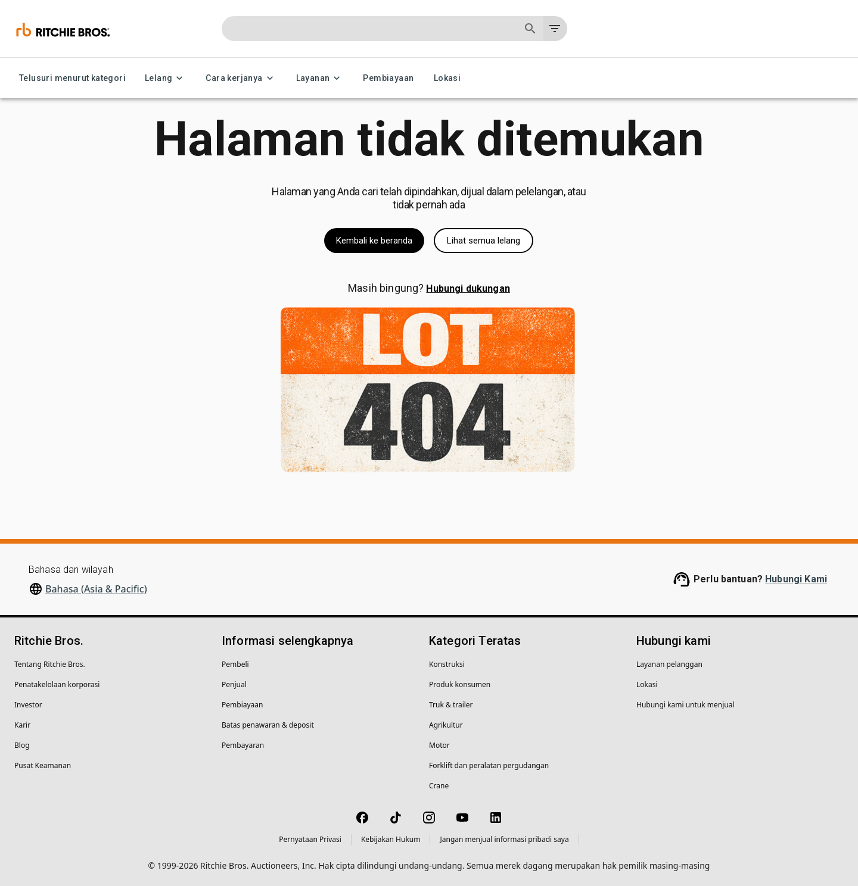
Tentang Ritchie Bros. (49, 664)
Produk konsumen (459, 684)
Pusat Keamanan (42, 765)
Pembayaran (243, 745)
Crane (439, 786)
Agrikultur (446, 725)
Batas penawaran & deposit (268, 725)
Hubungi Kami (796, 579)
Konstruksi (447, 664)
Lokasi (447, 78)
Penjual (234, 684)
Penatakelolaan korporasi (57, 684)
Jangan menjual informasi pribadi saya (504, 839)
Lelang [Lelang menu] (165, 78)
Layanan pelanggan (669, 664)
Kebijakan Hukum (391, 839)
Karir (22, 725)
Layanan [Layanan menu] (320, 78)
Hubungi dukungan (467, 288)
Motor (439, 745)
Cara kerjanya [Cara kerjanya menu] (241, 78)
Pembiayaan (388, 78)
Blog (22, 745)
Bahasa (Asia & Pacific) (96, 588)
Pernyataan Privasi (310, 839)
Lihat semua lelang (483, 240)
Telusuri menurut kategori (72, 78)
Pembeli (235, 664)
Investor (28, 705)
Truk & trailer (451, 705)
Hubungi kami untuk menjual (685, 705)
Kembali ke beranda (374, 240)
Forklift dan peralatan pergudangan (489, 765)
